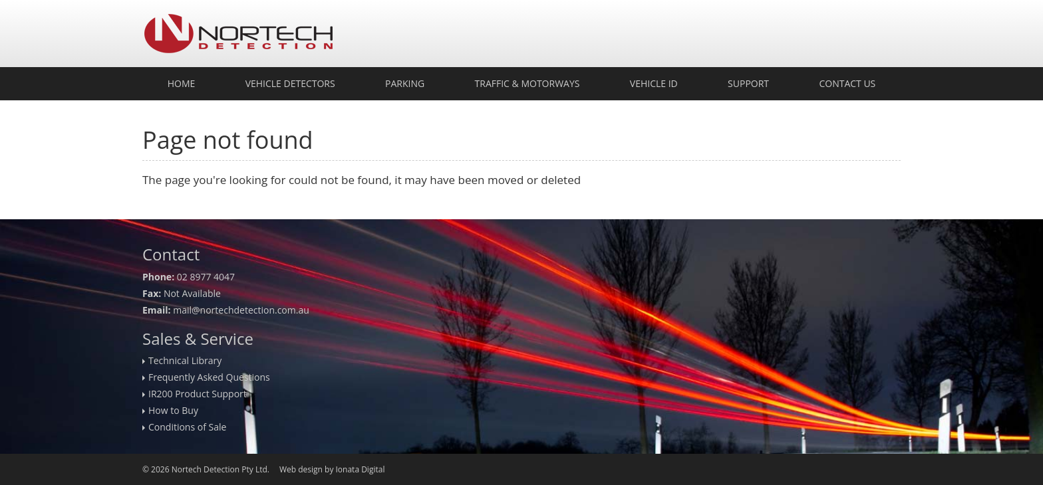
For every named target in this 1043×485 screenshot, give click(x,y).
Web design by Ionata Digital (331, 469)
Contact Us (847, 83)
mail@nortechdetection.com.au (241, 310)
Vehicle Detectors (290, 83)
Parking (404, 83)
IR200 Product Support (197, 393)
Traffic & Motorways (527, 83)
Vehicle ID (654, 83)
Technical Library (185, 360)
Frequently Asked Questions (209, 377)
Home (182, 83)
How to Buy (173, 410)
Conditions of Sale (187, 427)
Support (748, 83)
